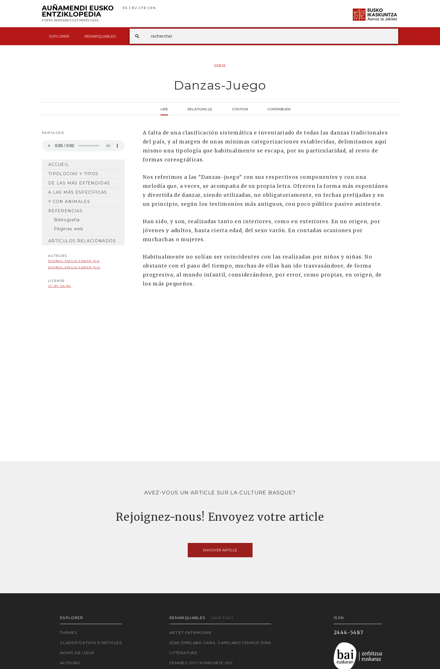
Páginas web (68, 228)
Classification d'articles (91, 642)
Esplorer (59, 36)
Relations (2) (199, 108)
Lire (164, 108)
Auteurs (70, 663)
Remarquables (100, 36)
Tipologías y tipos (73, 173)
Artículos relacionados (82, 240)
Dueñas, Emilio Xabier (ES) (74, 261)
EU (134, 8)
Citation (240, 108)
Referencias (65, 210)
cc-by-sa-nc (59, 286)
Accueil (58, 164)
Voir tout (222, 618)
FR (143, 8)
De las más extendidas (79, 183)
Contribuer (279, 108)
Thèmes (68, 632)
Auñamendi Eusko (78, 14)
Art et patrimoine (190, 632)
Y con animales (69, 201)
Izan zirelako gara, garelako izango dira (220, 642)
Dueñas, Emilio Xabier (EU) (74, 267)
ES (125, 8)
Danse (220, 65)
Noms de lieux (77, 652)
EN (153, 8)
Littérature (183, 652)
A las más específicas (77, 192)
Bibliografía (67, 219)
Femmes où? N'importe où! (201, 663)
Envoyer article (220, 550)
